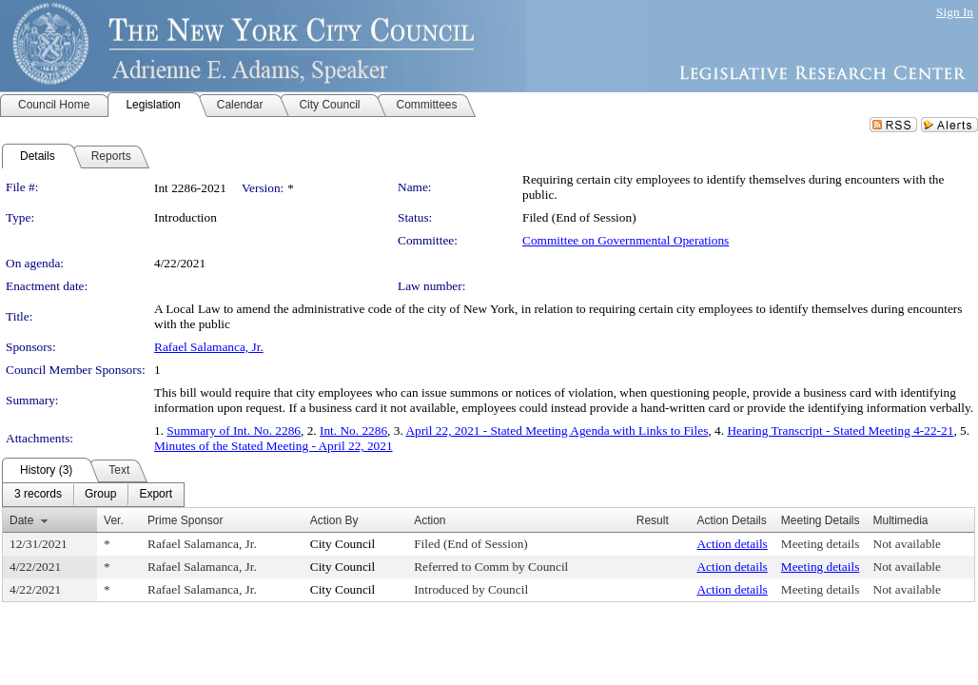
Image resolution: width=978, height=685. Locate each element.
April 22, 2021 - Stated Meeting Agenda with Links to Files (556, 430)
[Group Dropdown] (100, 494)
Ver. (114, 520)
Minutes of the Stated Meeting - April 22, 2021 (273, 446)
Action (429, 520)
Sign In (954, 12)
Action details (731, 544)
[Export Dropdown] (155, 494)
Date (21, 520)
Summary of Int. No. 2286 (233, 430)
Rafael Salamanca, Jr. (209, 347)
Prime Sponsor (185, 520)
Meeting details (820, 544)
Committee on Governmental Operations (625, 240)
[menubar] (93, 494)
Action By (334, 520)
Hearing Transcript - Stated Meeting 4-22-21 (840, 430)
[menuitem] (38, 494)
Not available (907, 544)
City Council (343, 544)
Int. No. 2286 (353, 430)
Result (652, 520)
